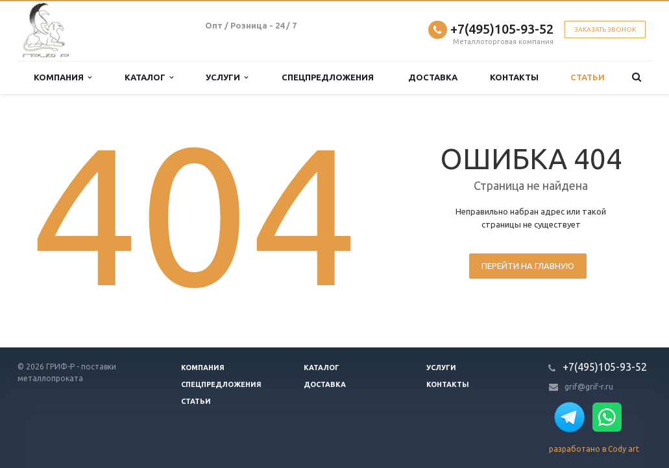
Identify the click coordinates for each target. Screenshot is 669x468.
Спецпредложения (328, 77)
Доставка (432, 77)
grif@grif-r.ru (589, 386)
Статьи (587, 77)
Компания (62, 77)
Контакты (514, 77)
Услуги (227, 77)
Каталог (149, 77)
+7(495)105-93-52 (501, 29)
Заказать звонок (605, 29)
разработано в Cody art (594, 449)
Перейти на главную (527, 265)
